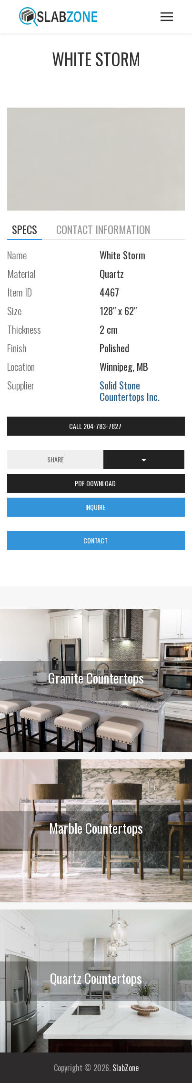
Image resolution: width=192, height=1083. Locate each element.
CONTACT (96, 540)
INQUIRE (96, 507)
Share (55, 459)
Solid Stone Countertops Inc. (130, 391)
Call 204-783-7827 (96, 426)
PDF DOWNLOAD (96, 483)
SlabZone (125, 1067)
